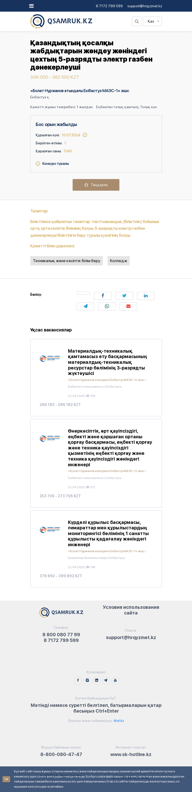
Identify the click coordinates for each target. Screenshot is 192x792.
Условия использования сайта (131, 610)
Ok (6, 779)
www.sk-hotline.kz (130, 754)
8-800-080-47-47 (61, 754)
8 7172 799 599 (109, 6)
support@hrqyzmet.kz (144, 6)
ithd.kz (118, 721)
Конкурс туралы (52, 163)
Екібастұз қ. (40, 97)
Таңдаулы (96, 185)
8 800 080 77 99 (61, 634)
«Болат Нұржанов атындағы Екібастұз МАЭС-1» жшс (79, 90)
